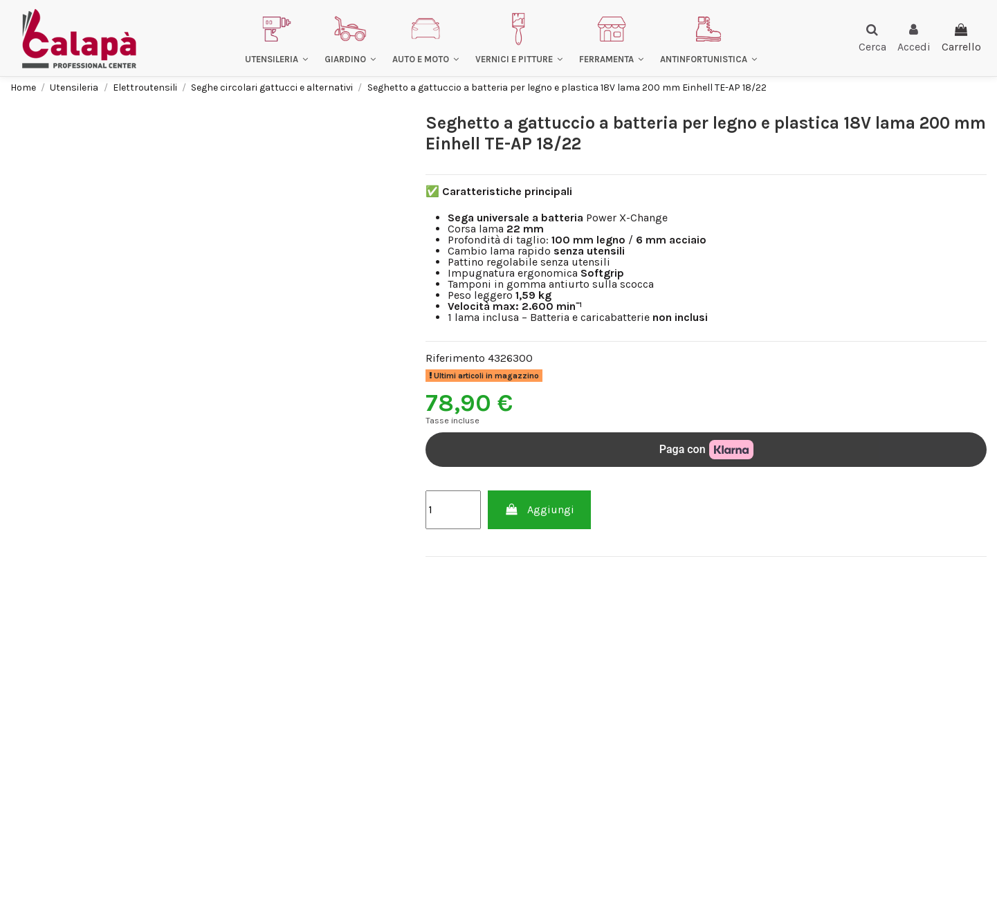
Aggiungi (539, 509)
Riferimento (455, 358)
